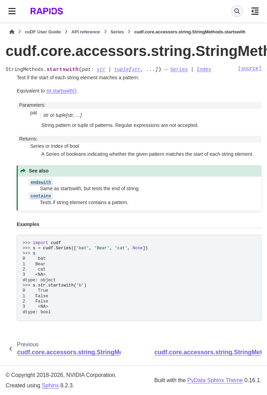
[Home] (11, 32)
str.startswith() (61, 91)
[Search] (237, 11)
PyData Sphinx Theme (215, 380)
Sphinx (50, 385)
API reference (85, 31)
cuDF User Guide (43, 31)
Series (117, 31)
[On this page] (255, 11)
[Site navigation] (12, 11)
